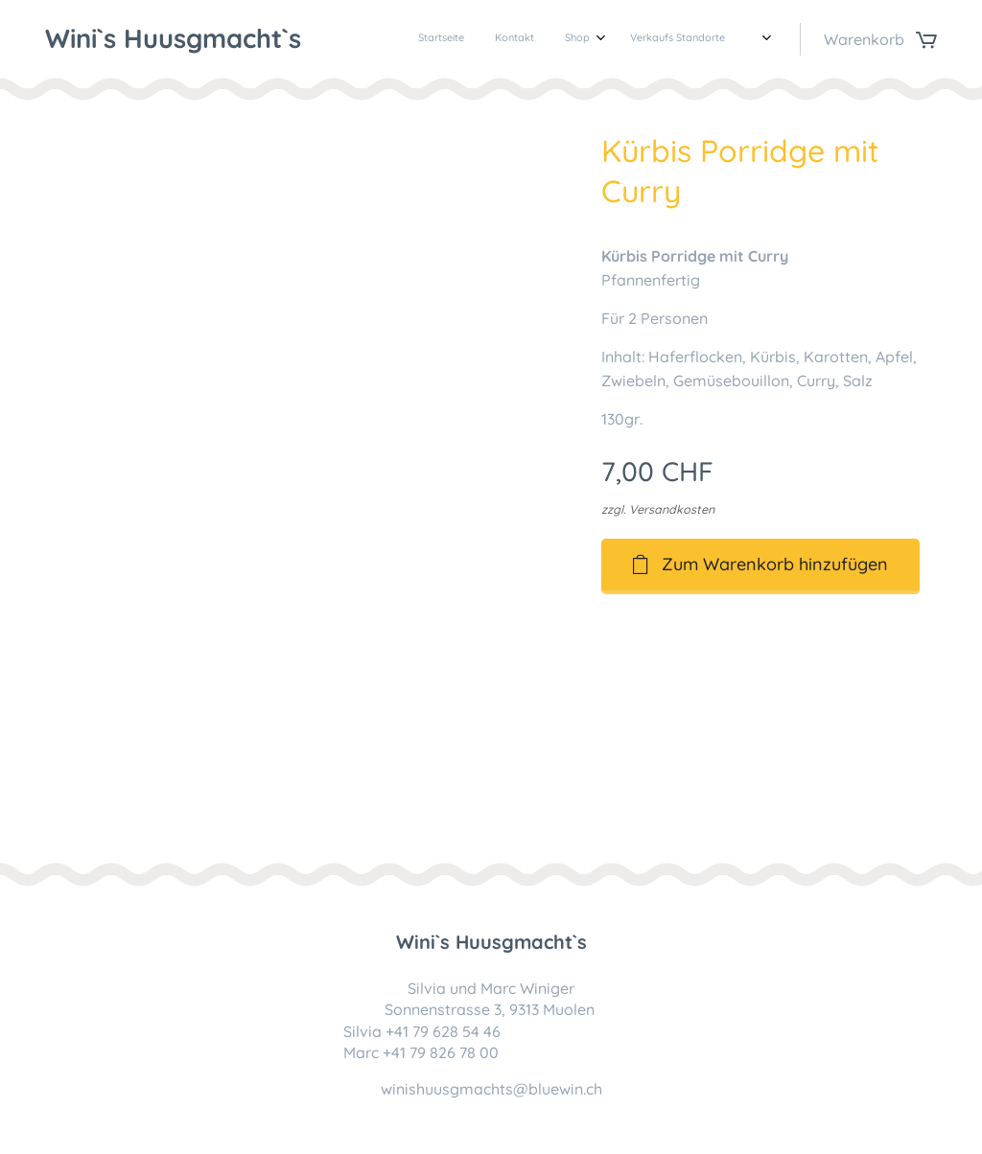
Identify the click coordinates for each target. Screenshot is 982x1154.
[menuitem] (638, 39)
